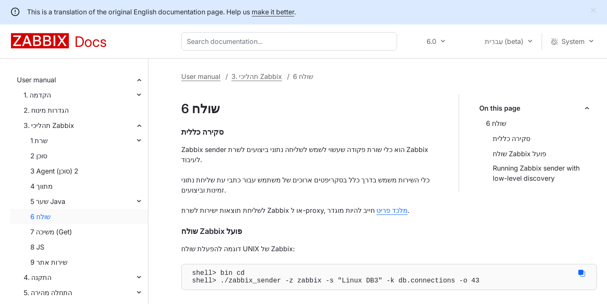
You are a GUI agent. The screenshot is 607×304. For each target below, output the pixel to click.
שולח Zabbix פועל (519, 153)
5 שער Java (47, 201)
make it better (273, 12)
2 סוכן (38, 156)
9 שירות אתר (48, 262)
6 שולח (40, 216)
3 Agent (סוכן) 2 (54, 171)
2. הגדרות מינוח (46, 110)
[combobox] (290, 41)
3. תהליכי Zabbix (49, 125)
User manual (36, 80)
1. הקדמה (37, 95)
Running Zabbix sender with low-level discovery (536, 173)
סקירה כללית (511, 138)
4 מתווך (41, 186)
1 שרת (39, 140)
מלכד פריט (392, 210)
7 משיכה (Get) (51, 232)
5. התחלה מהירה (48, 292)
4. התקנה (37, 277)
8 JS (37, 247)
